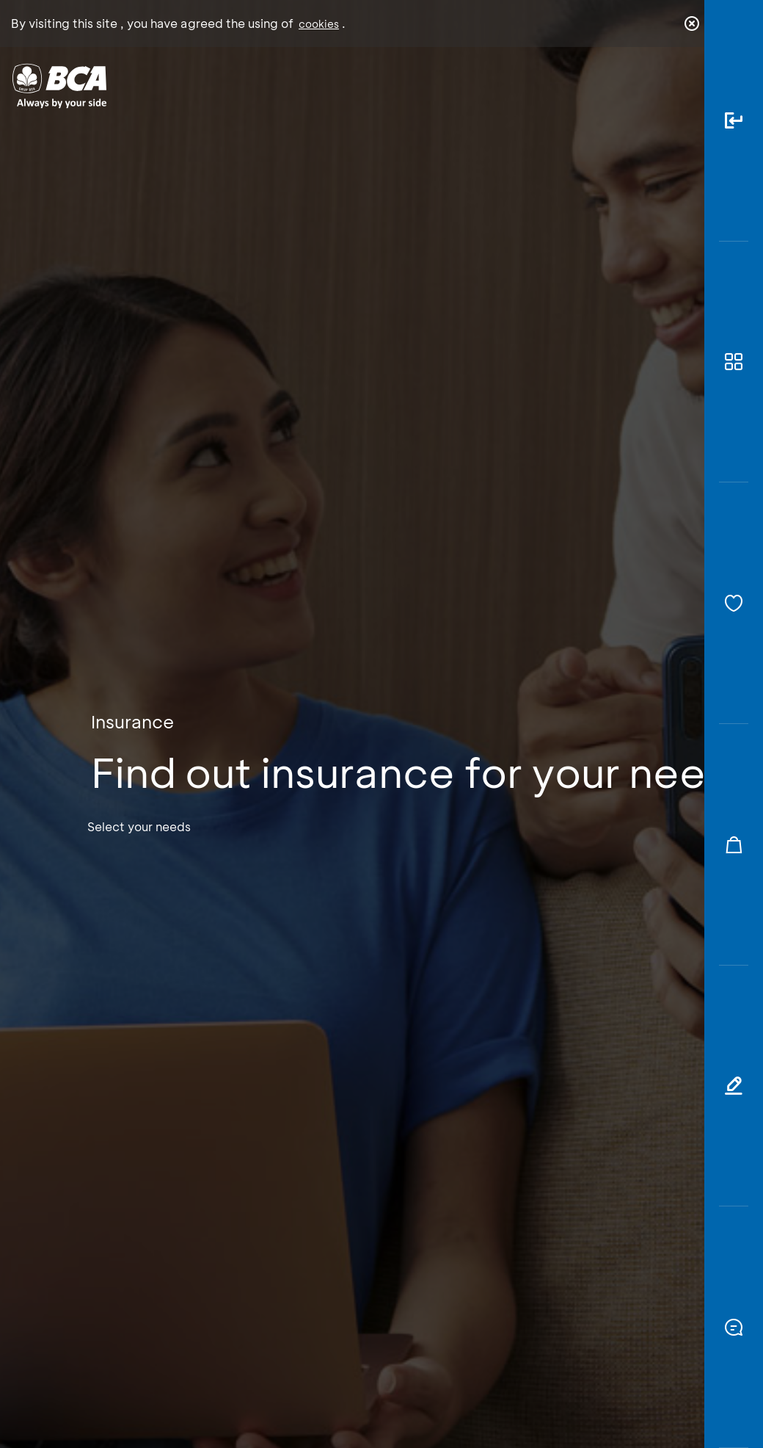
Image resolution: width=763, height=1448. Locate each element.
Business (331, 97)
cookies (319, 24)
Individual (246, 92)
